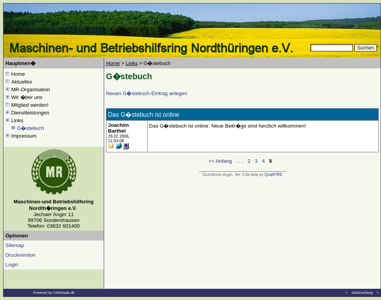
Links (17, 120)
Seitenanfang (362, 293)
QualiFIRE (273, 174)
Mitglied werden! (30, 105)
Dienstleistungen (30, 113)
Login (11, 265)
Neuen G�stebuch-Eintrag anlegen (146, 93)
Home (18, 74)
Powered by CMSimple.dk (53, 293)
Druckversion (20, 255)
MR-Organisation (30, 89)
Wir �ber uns (26, 97)
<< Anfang (220, 161)
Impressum (24, 136)
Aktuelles (21, 82)
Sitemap (14, 245)
